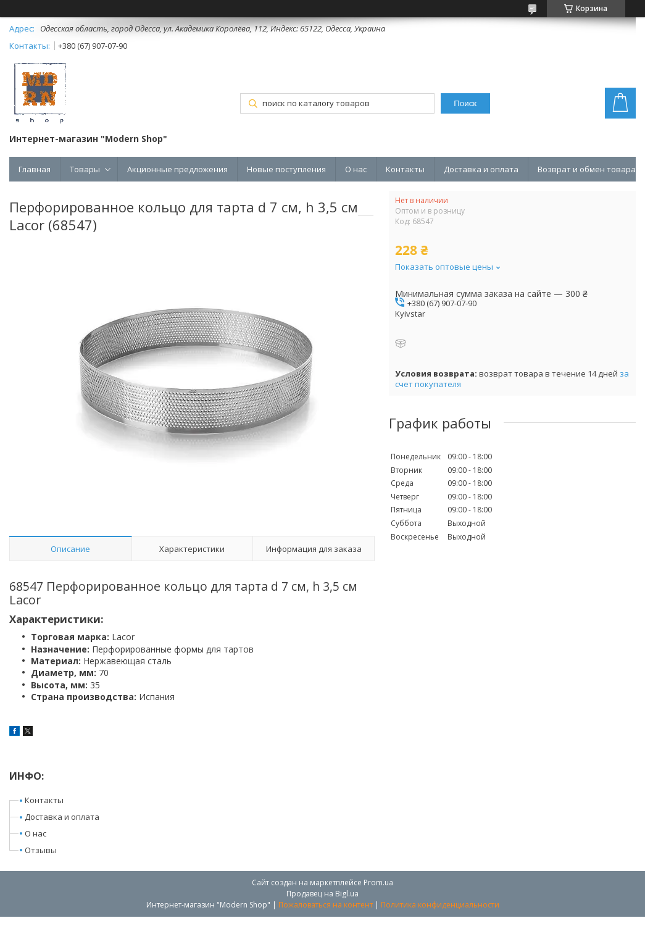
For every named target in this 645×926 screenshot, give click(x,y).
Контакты (405, 169)
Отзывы (41, 850)
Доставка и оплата (481, 169)
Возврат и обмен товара (587, 169)
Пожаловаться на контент (325, 904)
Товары (85, 169)
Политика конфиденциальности (440, 904)
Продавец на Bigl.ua (322, 893)
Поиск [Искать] (465, 103)
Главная (35, 169)
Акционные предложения (177, 169)
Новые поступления (286, 169)
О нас (356, 169)
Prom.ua (378, 882)
